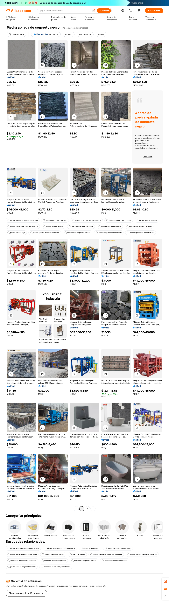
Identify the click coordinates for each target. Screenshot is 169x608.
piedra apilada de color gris (81, 226)
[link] (165, 581)
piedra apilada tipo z (90, 548)
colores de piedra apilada (109, 226)
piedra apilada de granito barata (21, 567)
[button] (94, 10)
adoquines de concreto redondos (21, 560)
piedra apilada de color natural (140, 233)
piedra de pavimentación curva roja (60, 548)
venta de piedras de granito (54, 560)
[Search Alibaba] (65, 10)
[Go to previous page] (76, 508)
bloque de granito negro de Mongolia (106, 554)
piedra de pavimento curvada (109, 233)
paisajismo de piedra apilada (139, 226)
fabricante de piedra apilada (83, 560)
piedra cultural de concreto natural (22, 226)
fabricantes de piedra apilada (77, 233)
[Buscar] (104, 10)
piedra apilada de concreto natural (22, 220)
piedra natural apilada (53, 226)
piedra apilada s (77, 554)
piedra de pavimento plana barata (56, 567)
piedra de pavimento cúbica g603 (22, 554)
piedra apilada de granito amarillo (142, 554)
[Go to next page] (92, 508)
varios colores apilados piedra (118, 548)
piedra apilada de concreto (55, 220)
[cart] (131, 11)
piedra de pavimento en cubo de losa (23, 548)
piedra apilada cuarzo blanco (114, 560)
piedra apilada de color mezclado (44, 233)
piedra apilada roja (16, 233)
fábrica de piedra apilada (53, 554)
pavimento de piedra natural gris (86, 220)
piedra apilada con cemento (118, 220)
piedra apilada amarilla (147, 220)
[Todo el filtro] (16, 34)
